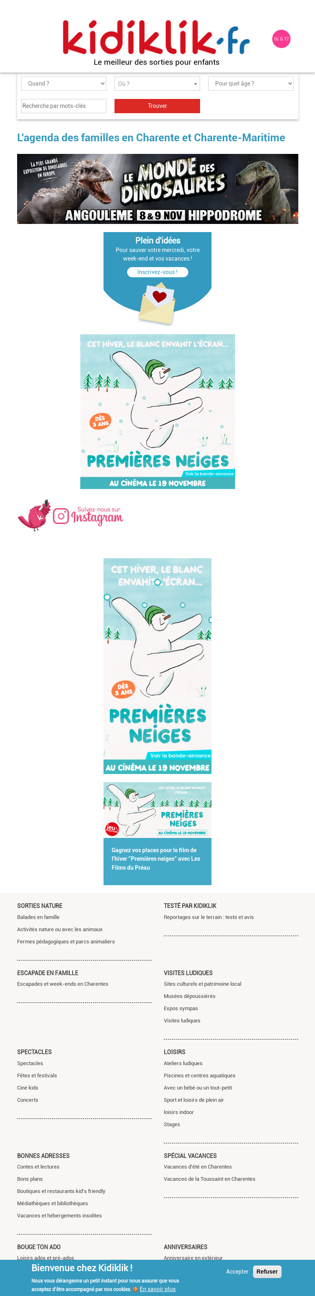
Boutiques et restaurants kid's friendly (61, 1191)
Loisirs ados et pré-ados (45, 1258)
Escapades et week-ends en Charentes (62, 984)
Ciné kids (27, 1088)
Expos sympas (181, 1008)
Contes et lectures (38, 1167)
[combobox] (157, 84)
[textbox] (157, 84)
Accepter (237, 1271)
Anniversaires (185, 1247)
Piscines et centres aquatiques (200, 1075)
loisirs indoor (179, 1112)
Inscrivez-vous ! (157, 272)
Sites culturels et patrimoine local (202, 984)
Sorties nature (39, 906)
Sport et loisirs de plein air (194, 1100)
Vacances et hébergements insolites (59, 1216)
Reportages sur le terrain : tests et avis (209, 917)
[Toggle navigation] (24, 39)
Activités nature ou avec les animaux (60, 929)
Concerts (27, 1100)
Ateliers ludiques (183, 1063)
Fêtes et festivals (37, 1075)
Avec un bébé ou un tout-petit (198, 1088)
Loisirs (174, 1052)
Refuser (267, 1271)
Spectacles (34, 1052)
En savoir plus (158, 1289)
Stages (172, 1124)
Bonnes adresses (43, 1156)
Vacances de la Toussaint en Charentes (210, 1179)
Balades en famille (38, 917)
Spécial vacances (190, 1156)
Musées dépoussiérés (190, 996)
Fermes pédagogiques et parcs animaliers (66, 942)
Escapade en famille (47, 973)
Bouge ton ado (39, 1247)
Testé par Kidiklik (190, 906)
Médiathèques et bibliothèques (52, 1203)
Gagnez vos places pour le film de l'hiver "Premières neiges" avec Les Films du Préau (156, 859)
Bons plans (30, 1179)
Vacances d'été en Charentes (198, 1167)
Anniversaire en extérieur (193, 1258)
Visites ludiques (188, 973)
